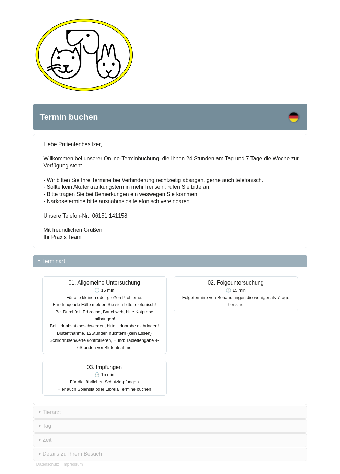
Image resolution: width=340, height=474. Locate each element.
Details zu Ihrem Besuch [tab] (69, 454)
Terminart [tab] (51, 261)
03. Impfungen (104, 377)
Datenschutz (47, 464)
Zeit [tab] (44, 440)
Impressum (72, 464)
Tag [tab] (44, 426)
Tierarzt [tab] (49, 412)
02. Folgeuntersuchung (235, 293)
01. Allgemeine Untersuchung (104, 315)
